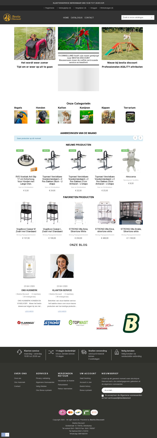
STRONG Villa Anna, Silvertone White (78, 230)
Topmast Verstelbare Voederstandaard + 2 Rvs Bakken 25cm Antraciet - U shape (105, 180)
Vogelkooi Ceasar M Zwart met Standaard (26, 230)
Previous (135, 137)
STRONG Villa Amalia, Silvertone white (131, 230)
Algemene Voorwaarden (45, 382)
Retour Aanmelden (65, 389)
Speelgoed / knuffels (131, 180)
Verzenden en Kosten (66, 381)
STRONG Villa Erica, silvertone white (104, 230)
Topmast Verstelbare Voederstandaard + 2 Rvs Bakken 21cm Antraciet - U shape (78, 180)
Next (140, 137)
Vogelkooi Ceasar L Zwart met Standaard (52, 230)
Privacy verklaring (43, 378)
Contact (17, 386)
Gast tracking (85, 378)
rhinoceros (131, 176)
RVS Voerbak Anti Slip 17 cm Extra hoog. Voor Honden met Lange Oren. (26, 180)
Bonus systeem (86, 390)
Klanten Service (62, 290)
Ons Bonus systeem (44, 390)
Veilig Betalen (41, 386)
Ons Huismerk (29, 290)
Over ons (17, 378)
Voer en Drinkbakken (26, 187)
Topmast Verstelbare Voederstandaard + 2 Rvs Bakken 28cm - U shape (52, 180)
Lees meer (29, 311)
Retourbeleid (63, 385)
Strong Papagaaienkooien (26, 235)
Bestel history (85, 386)
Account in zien (86, 382)
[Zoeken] (137, 17)
